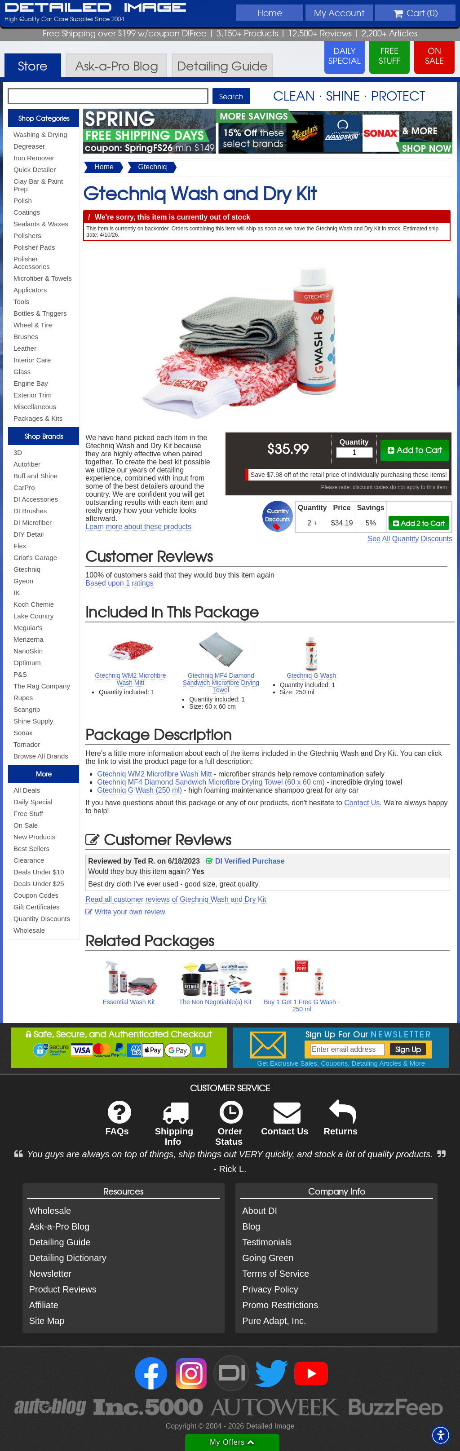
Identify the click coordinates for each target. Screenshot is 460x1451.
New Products (34, 837)
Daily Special (33, 802)
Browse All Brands (40, 756)
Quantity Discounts (41, 918)
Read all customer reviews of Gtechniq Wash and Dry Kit (175, 899)
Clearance (28, 860)
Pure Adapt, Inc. (274, 1321)
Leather (24, 348)
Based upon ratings (119, 583)
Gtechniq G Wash (311, 675)
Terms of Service (275, 1274)
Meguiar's (28, 627)
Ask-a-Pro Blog (59, 1226)
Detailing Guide (60, 1242)
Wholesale (29, 930)
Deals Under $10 (38, 872)
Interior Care (32, 360)
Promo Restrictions (280, 1305)
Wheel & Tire (32, 325)
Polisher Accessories (31, 262)
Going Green (268, 1258)
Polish (22, 200)
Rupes (23, 697)
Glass (22, 371)
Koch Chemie (33, 604)
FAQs (118, 1123)
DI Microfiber (32, 522)
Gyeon (23, 581)
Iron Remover (33, 158)
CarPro (24, 487)
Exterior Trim (32, 395)
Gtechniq (26, 569)
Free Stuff (28, 813)
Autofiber (26, 464)
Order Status (229, 1129)
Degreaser (29, 146)
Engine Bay (30, 383)
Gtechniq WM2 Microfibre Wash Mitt (130, 679)
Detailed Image (95, 8)
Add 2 (419, 523)
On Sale (25, 825)
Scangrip (26, 709)
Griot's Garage (35, 557)
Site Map (47, 1321)
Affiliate (43, 1305)
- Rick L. (229, 1169)
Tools (21, 301)
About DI (259, 1211)
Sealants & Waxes (40, 224)
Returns (341, 1123)
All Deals (26, 790)
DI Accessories (35, 499)
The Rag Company (41, 686)
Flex (19, 546)
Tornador (26, 744)
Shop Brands (44, 436)
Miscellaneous (34, 406)
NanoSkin (28, 651)
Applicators (30, 290)
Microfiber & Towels (42, 278)
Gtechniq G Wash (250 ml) (139, 790)
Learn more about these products (138, 526)
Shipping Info (174, 1129)
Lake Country (33, 616)
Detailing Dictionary (67, 1258)
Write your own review (125, 912)
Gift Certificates (36, 907)
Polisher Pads (34, 247)
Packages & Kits (37, 418)
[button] (441, 1435)
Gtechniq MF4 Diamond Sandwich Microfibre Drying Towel (221, 682)
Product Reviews (63, 1289)
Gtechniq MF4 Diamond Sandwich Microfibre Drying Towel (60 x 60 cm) (211, 782)
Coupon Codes (35, 895)
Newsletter (50, 1274)
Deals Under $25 (38, 883)
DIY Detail (28, 534)
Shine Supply (33, 721)
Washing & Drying (40, 134)
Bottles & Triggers (39, 313)
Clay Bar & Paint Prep (38, 185)
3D (17, 452)
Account (339, 12)
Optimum (27, 662)
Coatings (26, 212)
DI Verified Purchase (245, 861)
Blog (251, 1226)
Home (269, 12)
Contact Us (362, 803)
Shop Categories (43, 118)
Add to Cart (415, 449)
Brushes (25, 336)
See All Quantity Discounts (409, 538)
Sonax (23, 733)
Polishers (27, 235)
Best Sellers (31, 848)
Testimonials (267, 1242)
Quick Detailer (34, 169)
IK (16, 592)
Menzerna (28, 639)
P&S (20, 674)
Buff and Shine (35, 476)
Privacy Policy (270, 1289)
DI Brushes (30, 511)
